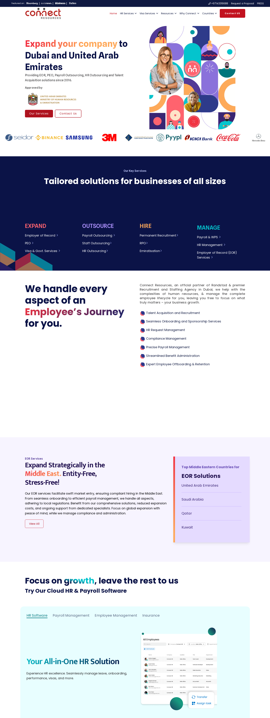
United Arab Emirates (200, 485)
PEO (29, 243)
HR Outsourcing (95, 251)
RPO (144, 243)
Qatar (187, 513)
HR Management (211, 245)
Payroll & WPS (209, 237)
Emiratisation (151, 251)
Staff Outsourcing (97, 243)
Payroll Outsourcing (97, 235)
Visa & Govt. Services (43, 251)
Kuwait (187, 527)
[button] (135, 13)
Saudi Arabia (193, 499)
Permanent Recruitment (159, 235)
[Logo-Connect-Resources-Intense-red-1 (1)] (43, 13)
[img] (192, 77)
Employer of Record (40, 235)
